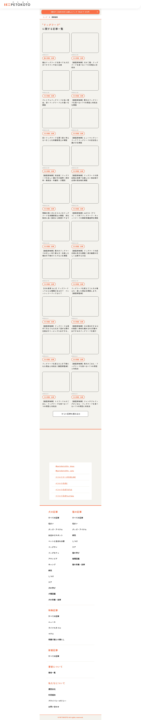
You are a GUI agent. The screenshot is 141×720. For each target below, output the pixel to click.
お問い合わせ (53, 706)
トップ (45, 17)
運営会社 (52, 689)
